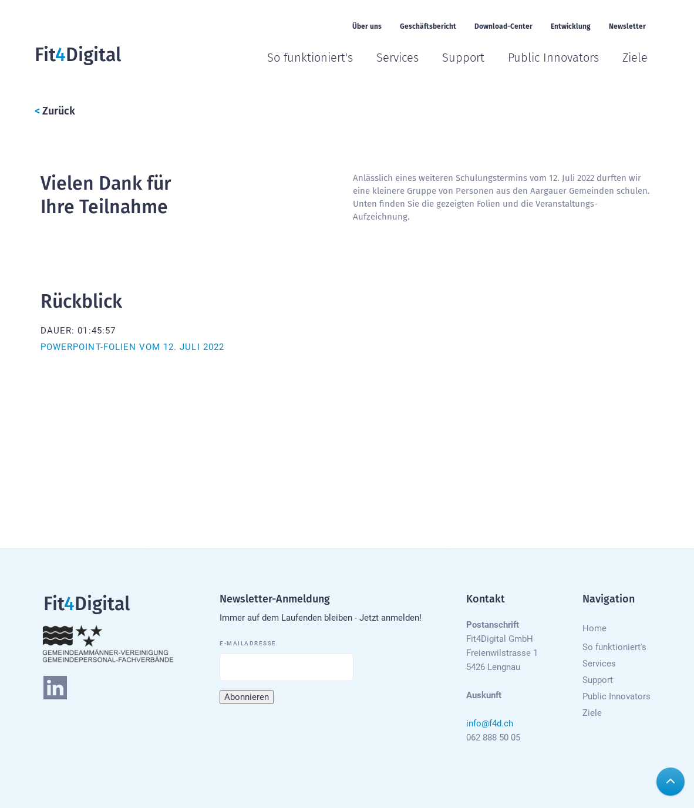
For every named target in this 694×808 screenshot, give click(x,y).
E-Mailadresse (248, 643)
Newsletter (627, 26)
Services (397, 58)
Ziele (635, 58)
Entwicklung (571, 26)
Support (463, 58)
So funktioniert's (310, 58)
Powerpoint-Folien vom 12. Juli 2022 (132, 347)
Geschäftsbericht (428, 26)
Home (594, 628)
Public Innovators (553, 58)
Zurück (55, 111)
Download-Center (503, 26)
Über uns (367, 26)
